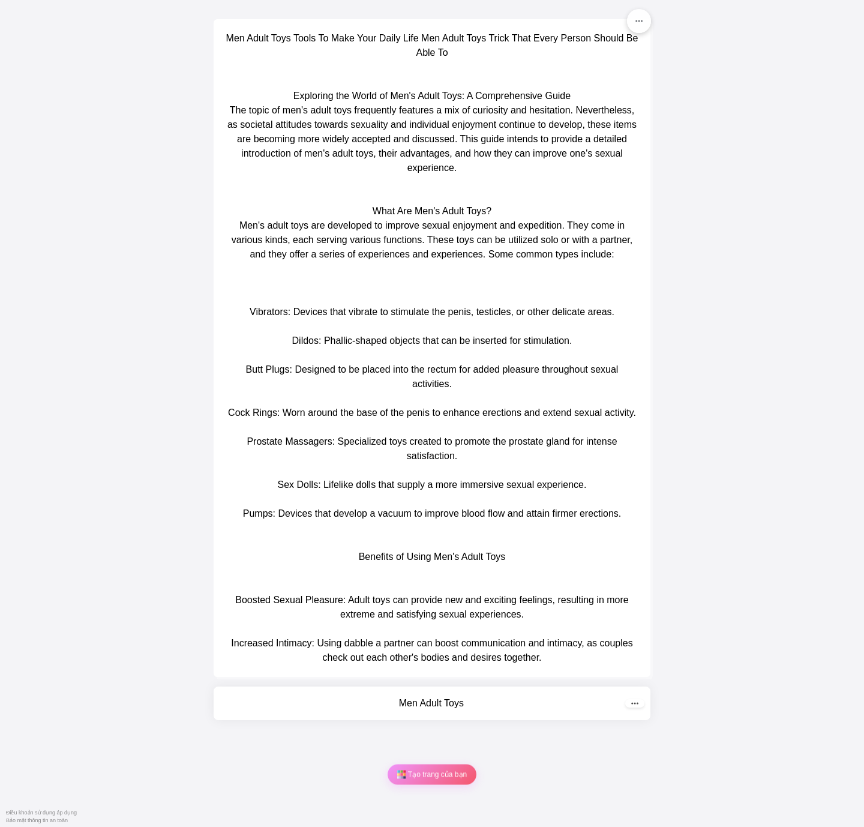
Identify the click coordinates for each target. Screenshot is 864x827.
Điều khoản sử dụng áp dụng (41, 813)
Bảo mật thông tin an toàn (37, 820)
